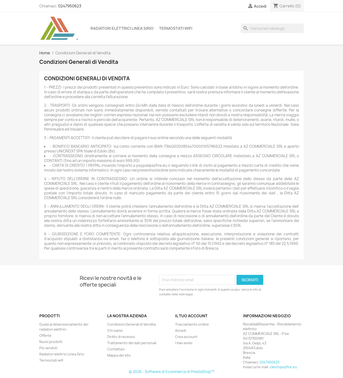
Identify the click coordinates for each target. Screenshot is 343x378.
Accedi (180, 330)
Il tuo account (191, 315)
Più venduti (48, 348)
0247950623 (69, 6)
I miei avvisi (183, 343)
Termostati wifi (175, 28)
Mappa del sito (119, 355)
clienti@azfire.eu (283, 367)
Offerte (45, 335)
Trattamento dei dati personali (131, 343)
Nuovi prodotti (50, 341)
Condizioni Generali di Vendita (131, 324)
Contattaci (116, 349)
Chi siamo (115, 330)
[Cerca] (272, 28)
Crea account (186, 336)
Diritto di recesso (121, 336)
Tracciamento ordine (192, 324)
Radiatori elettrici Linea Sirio (122, 28)
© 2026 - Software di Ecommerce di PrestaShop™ (171, 371)
